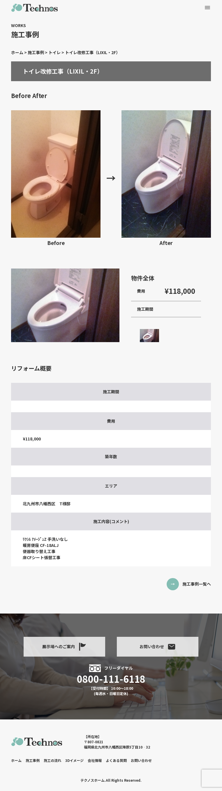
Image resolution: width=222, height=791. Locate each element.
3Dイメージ (74, 760)
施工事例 (33, 760)
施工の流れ (52, 760)
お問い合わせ (158, 647)
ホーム (16, 760)
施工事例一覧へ (196, 584)
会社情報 (95, 760)
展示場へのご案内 (64, 647)
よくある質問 (116, 760)
